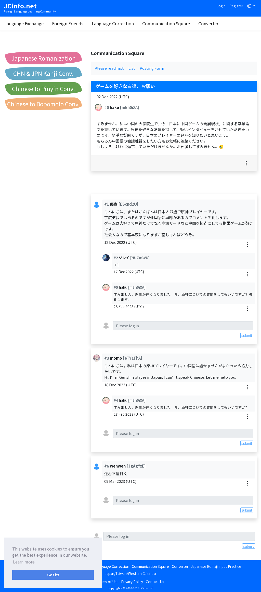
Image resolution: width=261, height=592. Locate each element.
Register (236, 5)
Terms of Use (108, 581)
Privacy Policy (132, 581)
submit (246, 335)
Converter (227, 23)
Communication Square (185, 23)
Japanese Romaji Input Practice (216, 566)
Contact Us (155, 581)
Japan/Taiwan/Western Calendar (130, 573)
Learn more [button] (24, 562)
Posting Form (152, 68)
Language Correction (132, 23)
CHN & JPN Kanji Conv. (43, 73)
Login (221, 5)
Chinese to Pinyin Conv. (43, 88)
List (131, 68)
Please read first (109, 68)
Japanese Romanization (43, 58)
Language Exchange (42, 23)
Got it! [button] (53, 574)
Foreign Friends (86, 23)
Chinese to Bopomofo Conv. (43, 104)
